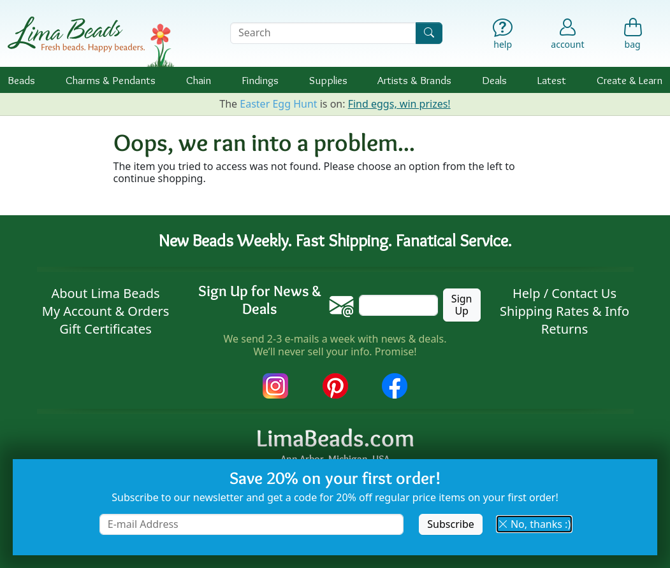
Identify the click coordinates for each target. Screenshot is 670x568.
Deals (494, 80)
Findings (260, 80)
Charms (111, 80)
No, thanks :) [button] (534, 524)
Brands (414, 80)
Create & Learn (629, 80)
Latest (551, 80)
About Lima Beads (105, 293)
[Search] (429, 32)
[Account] (567, 32)
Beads (21, 80)
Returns (564, 328)
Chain (198, 80)
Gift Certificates (105, 328)
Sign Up (461, 305)
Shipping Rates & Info (564, 311)
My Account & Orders (106, 311)
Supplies (328, 80)
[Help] (502, 36)
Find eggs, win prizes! (399, 104)
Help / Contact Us (564, 293)
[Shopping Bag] (632, 36)
